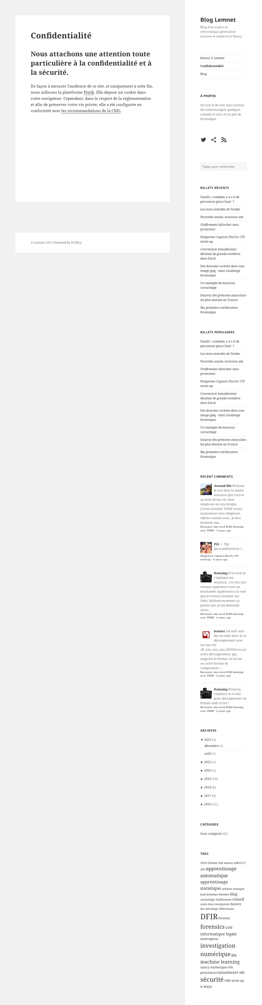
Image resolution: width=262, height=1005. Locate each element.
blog (233, 894)
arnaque (238, 889)
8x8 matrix (226, 863)
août (207, 753)
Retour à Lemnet (212, 58)
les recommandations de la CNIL (91, 110)
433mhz (212, 863)
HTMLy (76, 242)
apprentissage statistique (214, 885)
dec (202, 909)
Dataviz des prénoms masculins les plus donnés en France (223, 297)
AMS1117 (240, 863)
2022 (207, 762)
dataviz (236, 904)
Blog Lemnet (218, 19)
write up (238, 980)
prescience (208, 972)
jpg (234, 955)
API (202, 869)
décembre (211, 746)
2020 (207, 770)
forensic (224, 918)
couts (203, 904)
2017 (207, 796)
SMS (227, 980)
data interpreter (219, 904)
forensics (212, 926)
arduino (227, 889)
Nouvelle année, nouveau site (221, 217)
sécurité (212, 979)
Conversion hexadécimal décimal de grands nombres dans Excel (220, 254)
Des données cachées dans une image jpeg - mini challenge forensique (222, 270)
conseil (238, 899)
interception (209, 939)
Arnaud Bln (223, 486)
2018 (207, 787)
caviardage (207, 899)
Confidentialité (212, 66)
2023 (207, 739)
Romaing (221, 573)
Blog (203, 74)
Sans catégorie (210, 833)
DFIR (209, 916)
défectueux (226, 909)
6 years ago (220, 559)
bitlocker (212, 894)
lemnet (219, 631)
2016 (207, 804)
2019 (207, 779)
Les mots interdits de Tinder (220, 209)
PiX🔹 (218, 544)
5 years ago (223, 530)
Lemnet (39, 242)
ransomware (227, 972)
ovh (230, 967)
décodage (212, 909)
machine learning (220, 962)
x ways (206, 986)
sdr (242, 972)
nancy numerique (213, 967)
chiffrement (224, 899)
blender (224, 894)
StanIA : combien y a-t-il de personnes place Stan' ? (219, 199)
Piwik (89, 92)
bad (202, 894)
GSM (228, 927)
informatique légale (218, 933)
